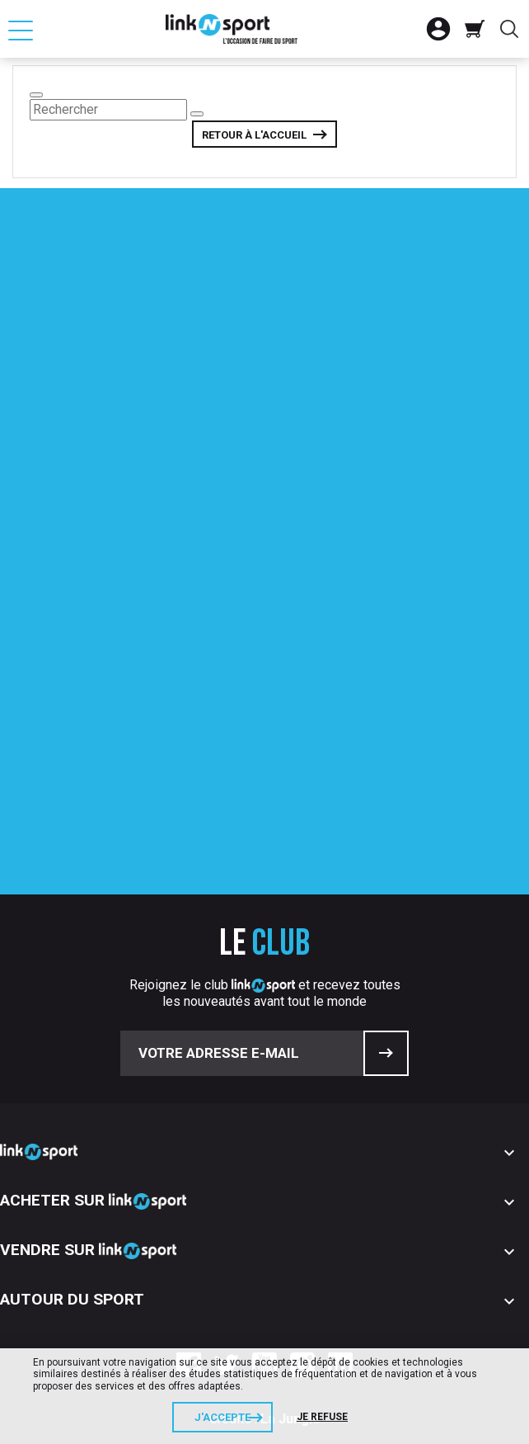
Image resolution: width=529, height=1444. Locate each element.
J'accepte (222, 1417)
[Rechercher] (108, 109)
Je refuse (322, 1417)
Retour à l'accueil (254, 135)
